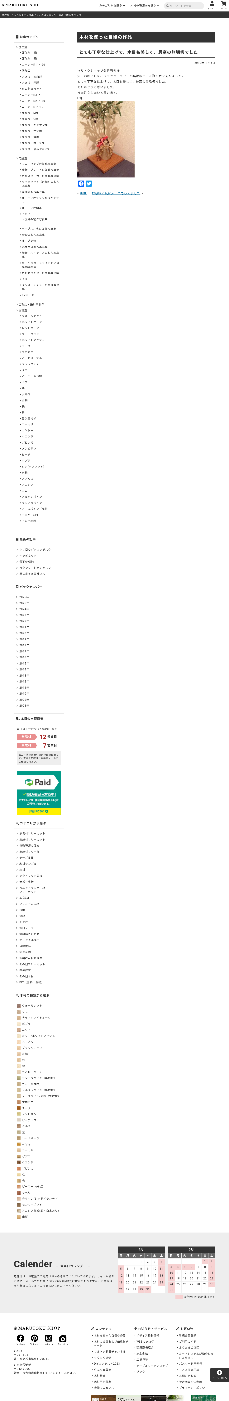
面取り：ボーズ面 (33, 143)
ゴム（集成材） (29, 1084)
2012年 (24, 681)
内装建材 (25, 970)
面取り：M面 (30, 112)
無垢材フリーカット (32, 833)
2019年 (24, 639)
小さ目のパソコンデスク (35, 549)
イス (25, 279)
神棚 (83, 193)
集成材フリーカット (32, 839)
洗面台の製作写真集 (35, 246)
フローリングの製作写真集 (39, 163)
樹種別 (23, 310)
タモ (25, 370)
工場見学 (142, 1359)
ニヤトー (27, 430)
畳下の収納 (26, 561)
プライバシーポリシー (193, 1387)
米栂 (25, 472)
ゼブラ (24, 1156)
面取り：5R (29, 58)
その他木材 (26, 976)
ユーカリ (27, 424)
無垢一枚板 (26, 881)
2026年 (24, 597)
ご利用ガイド (187, 1341)
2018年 (24, 645)
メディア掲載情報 (147, 1335)
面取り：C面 (30, 118)
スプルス (27, 478)
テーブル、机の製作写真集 (39, 228)
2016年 (24, 657)
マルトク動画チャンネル (110, 1351)
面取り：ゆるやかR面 (36, 149)
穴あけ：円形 (30, 82)
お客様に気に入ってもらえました (116, 193)
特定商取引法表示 (190, 1381)
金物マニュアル (104, 1387)
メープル (25, 1041)
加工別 (23, 47)
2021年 (24, 627)
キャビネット (28, 555)
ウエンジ (27, 436)
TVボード (28, 295)
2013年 (24, 675)
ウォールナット (32, 315)
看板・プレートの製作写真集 (40, 169)
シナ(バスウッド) (33, 466)
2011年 (24, 687)
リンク (140, 1371)
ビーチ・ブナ (28, 1120)
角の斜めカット (32, 88)
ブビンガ (27, 442)
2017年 (24, 651)
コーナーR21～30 (33, 100)
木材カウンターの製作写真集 (40, 273)
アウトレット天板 (30, 875)
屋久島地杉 (29, 418)
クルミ (26, 394)
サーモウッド (30, 334)
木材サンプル (28, 863)
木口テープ (26, 928)
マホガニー (29, 352)
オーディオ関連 (32, 208)
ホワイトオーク (32, 322)
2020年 (24, 633)
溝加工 (26, 70)
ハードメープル (32, 358)
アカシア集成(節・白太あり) (38, 1210)
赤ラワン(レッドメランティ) (38, 1198)
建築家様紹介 (145, 1347)
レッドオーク (30, 327)
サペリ (24, 1192)
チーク (26, 346)
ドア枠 (23, 922)
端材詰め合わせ (29, 934)
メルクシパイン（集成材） (37, 1090)
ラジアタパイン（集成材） (37, 1078)
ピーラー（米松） (31, 1186)
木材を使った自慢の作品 (110, 1335)
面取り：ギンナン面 (35, 125)
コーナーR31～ (32, 94)
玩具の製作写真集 (36, 219)
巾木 (22, 909)
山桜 (25, 400)
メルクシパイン (32, 496)
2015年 (24, 663)
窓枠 (22, 916)
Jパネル (24, 897)
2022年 (24, 621)
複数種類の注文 (29, 845)
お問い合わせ (187, 1375)
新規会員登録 (187, 1335)
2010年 (24, 693)
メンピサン (29, 448)
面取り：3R (29, 52)
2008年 (24, 705)
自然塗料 (25, 946)
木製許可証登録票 (30, 958)
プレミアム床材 (29, 904)
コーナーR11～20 (33, 64)
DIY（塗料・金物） (31, 982)
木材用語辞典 (102, 1381)
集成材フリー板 (29, 851)
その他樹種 (29, 520)
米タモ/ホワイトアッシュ (36, 1035)
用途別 (23, 158)
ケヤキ (24, 1144)
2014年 (24, 669)
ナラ (25, 382)
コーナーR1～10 (32, 106)
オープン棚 (29, 240)
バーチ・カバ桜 (32, 376)
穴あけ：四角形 (32, 76)
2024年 (24, 609)
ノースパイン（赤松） (36, 508)
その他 (26, 214)
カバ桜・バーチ (29, 1072)
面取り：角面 (30, 137)
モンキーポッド (29, 1204)
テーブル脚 (26, 857)
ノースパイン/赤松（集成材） (39, 1096)
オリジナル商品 (29, 940)
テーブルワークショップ (152, 1365)
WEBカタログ (145, 1341)
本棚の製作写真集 (33, 192)
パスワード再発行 (190, 1363)
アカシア (27, 484)
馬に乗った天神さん (32, 573)
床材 (22, 869)
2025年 (24, 603)
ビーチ (26, 454)
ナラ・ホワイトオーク (34, 1017)
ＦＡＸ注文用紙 (189, 1369)
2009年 (24, 699)
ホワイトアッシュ (33, 340)
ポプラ (26, 460)
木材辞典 (100, 1375)
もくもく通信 (102, 1357)
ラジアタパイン (32, 502)
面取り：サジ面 (32, 130)
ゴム (25, 490)
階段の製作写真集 (33, 234)
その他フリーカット (32, 964)
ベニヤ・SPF (30, 515)
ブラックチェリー (33, 364)
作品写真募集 (102, 1369)
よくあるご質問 (189, 1347)
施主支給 (142, 1353)
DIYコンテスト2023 (107, 1363)
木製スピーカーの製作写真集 (40, 175)
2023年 (24, 615)
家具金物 (25, 952)
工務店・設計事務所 (32, 304)
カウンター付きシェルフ (35, 567)
